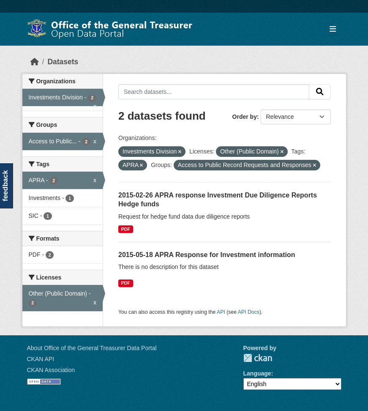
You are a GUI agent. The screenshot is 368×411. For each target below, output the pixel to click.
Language (257, 373)
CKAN (257, 357)
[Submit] (320, 91)
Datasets (62, 62)
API (221, 312)
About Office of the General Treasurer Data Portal (92, 348)
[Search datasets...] (213, 91)
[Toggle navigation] (332, 29)
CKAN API (41, 359)
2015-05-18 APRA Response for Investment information (206, 254)
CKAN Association (51, 370)
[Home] (34, 62)
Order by (244, 116)
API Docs (248, 312)
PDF (125, 229)
